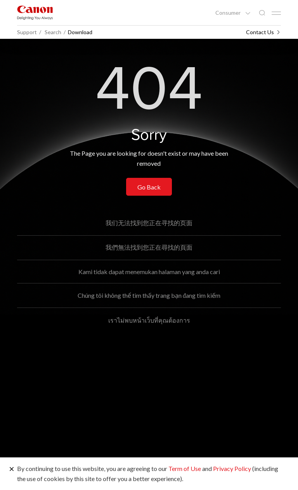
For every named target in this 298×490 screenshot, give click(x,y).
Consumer (228, 13)
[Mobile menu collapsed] (276, 13)
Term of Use (184, 468)
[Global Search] (262, 13)
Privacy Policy (232, 468)
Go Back (149, 187)
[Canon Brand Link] (35, 12)
